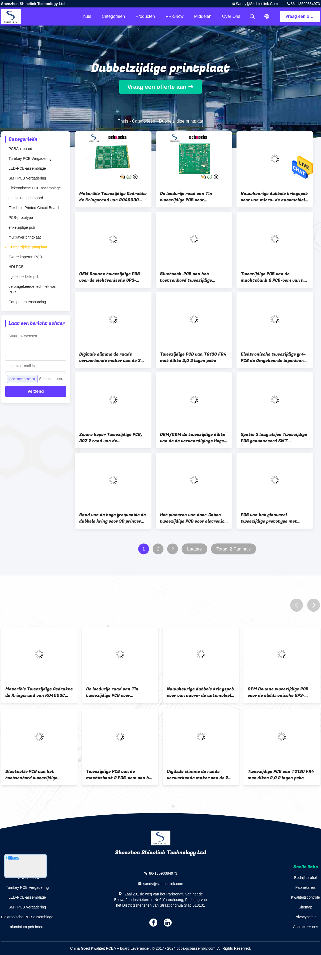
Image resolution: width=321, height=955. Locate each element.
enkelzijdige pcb (22, 227)
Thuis (86, 16)
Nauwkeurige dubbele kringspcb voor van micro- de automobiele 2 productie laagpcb (274, 196)
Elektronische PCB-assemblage (35, 188)
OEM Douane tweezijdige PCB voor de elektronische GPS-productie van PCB (109, 277)
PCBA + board (20, 149)
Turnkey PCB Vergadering (30, 158)
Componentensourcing (27, 302)
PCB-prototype (21, 217)
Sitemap (305, 907)
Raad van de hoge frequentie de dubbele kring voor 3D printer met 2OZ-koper (112, 518)
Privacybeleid (305, 917)
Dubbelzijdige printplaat (28, 247)
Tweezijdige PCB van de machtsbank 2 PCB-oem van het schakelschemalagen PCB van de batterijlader (275, 277)
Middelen (203, 16)
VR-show (175, 16)
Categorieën (113, 16)
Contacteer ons (305, 927)
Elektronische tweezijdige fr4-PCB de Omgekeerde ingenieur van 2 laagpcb (273, 357)
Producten (145, 16)
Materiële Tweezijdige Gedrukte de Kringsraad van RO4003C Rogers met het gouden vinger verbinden (113, 196)
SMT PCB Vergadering (27, 178)
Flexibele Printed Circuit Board (34, 208)
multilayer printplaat (25, 237)
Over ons (231, 16)
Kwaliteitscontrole (305, 897)
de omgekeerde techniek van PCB (32, 289)
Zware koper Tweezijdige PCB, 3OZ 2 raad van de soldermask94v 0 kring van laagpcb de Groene (110, 437)
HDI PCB (16, 267)
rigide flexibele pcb (24, 276)
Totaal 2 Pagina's (233, 549)
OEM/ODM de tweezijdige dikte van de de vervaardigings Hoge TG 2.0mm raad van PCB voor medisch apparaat (192, 437)
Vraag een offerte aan (302, 16)
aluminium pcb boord (26, 198)
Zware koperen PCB (25, 257)
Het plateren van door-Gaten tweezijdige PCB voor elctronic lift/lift (192, 518)
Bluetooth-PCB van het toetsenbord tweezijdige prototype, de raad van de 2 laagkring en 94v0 (189, 277)
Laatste (194, 549)
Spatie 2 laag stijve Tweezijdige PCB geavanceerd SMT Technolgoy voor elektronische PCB (274, 437)
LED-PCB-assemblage (27, 168)
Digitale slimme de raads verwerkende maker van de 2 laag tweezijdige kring (110, 357)
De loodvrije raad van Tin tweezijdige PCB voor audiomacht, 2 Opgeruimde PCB (193, 196)
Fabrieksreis (305, 887)
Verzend (35, 391)
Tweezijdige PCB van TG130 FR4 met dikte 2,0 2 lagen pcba (193, 357)
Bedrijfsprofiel (305, 877)
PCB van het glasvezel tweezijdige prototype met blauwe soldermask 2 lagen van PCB (274, 518)
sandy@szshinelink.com (257, 4)
